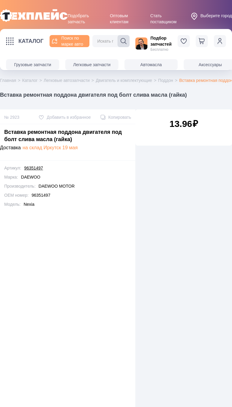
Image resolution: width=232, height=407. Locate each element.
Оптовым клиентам (119, 16)
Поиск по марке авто (67, 41)
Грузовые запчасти (32, 64)
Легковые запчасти (91, 64)
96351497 (33, 168)
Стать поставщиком (163, 16)
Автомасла (151, 64)
